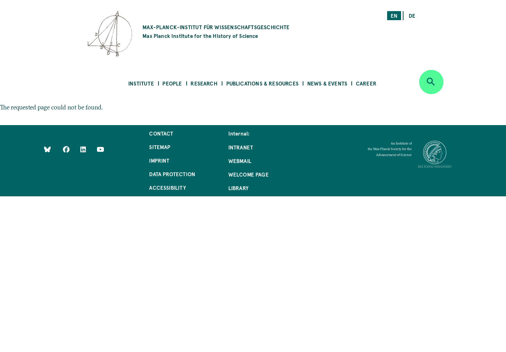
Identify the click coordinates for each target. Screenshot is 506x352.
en (394, 15)
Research (203, 83)
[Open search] (431, 82)
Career (366, 83)
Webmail (239, 160)
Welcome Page (248, 174)
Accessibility (167, 187)
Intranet (240, 147)
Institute (141, 83)
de (412, 15)
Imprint (159, 160)
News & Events (327, 83)
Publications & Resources (262, 83)
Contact (161, 133)
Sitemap (159, 146)
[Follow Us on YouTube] (100, 149)
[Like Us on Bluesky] (47, 149)
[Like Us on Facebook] (67, 149)
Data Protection (172, 174)
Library (238, 187)
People (172, 83)
